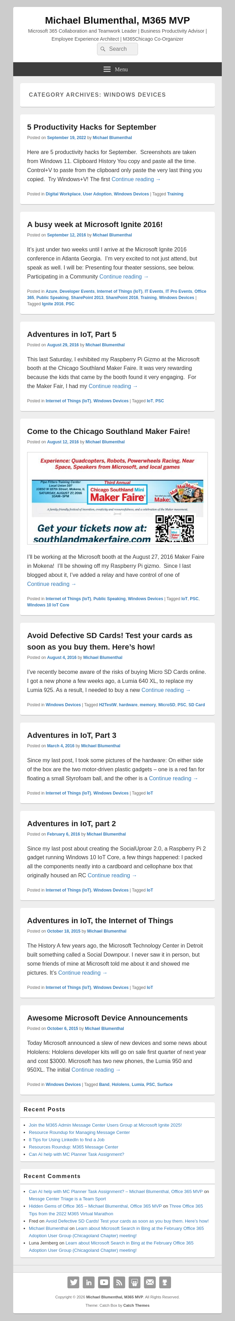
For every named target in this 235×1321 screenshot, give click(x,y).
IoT (150, 400)
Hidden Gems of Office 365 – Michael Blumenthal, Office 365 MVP (95, 1206)
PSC (70, 303)
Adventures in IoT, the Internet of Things (100, 920)
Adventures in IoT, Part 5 (71, 334)
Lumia (138, 1084)
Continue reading (136, 179)
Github (165, 1282)
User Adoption (97, 194)
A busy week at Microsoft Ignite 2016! (95, 224)
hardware (128, 704)
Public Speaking (53, 297)
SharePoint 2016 (122, 297)
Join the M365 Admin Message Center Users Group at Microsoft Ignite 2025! (105, 1125)
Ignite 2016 (53, 303)
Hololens (121, 1084)
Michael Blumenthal (112, 137)
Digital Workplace (63, 194)
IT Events (154, 291)
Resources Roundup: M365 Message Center (73, 1147)
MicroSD (166, 704)
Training (175, 194)
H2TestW (107, 704)
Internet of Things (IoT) (120, 291)
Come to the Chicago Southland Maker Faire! (108, 431)
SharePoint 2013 (87, 297)
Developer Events (77, 291)
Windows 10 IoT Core (48, 605)
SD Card (196, 704)
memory (148, 704)
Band (104, 1084)
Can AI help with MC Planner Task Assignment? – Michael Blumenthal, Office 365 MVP (116, 1191)
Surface (164, 1084)
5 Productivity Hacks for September (91, 127)
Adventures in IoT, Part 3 (71, 735)
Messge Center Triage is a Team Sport (67, 1198)
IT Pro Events (178, 291)
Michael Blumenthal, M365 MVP (117, 20)
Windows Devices (131, 194)
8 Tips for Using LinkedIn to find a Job (67, 1139)
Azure (51, 291)
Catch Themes (136, 1305)
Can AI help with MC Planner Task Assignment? (76, 1154)
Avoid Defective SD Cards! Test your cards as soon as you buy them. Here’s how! (127, 1221)
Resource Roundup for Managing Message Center (79, 1132)
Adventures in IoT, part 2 (71, 823)
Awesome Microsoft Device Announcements (107, 1018)
